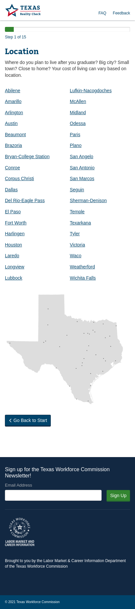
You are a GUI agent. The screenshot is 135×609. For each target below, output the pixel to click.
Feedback (121, 13)
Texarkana (80, 222)
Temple (77, 211)
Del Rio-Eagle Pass (25, 200)
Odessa (78, 123)
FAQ (102, 13)
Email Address (18, 485)
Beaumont (15, 134)
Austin (11, 123)
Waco (75, 255)
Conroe (12, 167)
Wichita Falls (83, 278)
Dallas (11, 189)
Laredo (12, 255)
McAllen (78, 101)
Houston (13, 244)
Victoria (77, 244)
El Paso (13, 211)
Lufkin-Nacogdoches (91, 90)
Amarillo (13, 101)
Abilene (12, 90)
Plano (76, 145)
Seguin (77, 189)
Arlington (14, 112)
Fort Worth (16, 222)
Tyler (75, 233)
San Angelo (81, 156)
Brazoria (13, 145)
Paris (75, 134)
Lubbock (13, 278)
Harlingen (15, 233)
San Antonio (82, 167)
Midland (78, 112)
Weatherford (82, 266)
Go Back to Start (28, 420)
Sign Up (118, 495)
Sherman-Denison (88, 200)
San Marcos (82, 178)
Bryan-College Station (27, 156)
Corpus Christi (19, 178)
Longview (14, 266)
